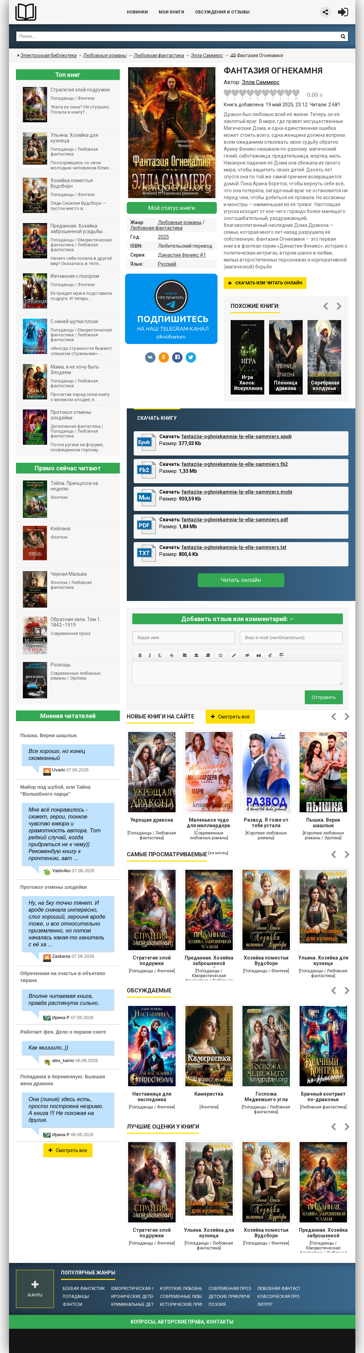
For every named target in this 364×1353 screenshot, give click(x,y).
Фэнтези (72, 1304)
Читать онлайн (241, 580)
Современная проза (231, 1288)
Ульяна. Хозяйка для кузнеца (323, 960)
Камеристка (208, 1094)
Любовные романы (180, 222)
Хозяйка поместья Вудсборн (266, 960)
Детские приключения (233, 1296)
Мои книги (171, 12)
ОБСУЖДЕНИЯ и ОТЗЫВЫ (222, 12)
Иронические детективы (139, 1296)
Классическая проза (281, 1296)
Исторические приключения (192, 1304)
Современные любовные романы (197, 1296)
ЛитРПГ (265, 1304)
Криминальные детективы (140, 1304)
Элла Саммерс (207, 55)
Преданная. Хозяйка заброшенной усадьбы (209, 961)
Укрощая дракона (151, 820)
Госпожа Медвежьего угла (266, 1096)
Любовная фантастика (156, 228)
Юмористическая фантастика (145, 1288)
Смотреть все (230, 716)
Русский (167, 264)
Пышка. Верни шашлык (323, 822)
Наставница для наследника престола (151, 1097)
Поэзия (217, 1304)
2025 (163, 237)
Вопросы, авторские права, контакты (182, 1322)
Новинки (137, 12)
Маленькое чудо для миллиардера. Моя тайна (209, 823)
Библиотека (61, 12)
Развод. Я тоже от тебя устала (266, 822)
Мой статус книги (171, 207)
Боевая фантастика (85, 1288)
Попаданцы (76, 1296)
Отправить (324, 697)
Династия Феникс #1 (182, 255)
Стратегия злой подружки (152, 960)
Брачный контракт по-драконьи (323, 1096)
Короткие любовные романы (192, 1288)
